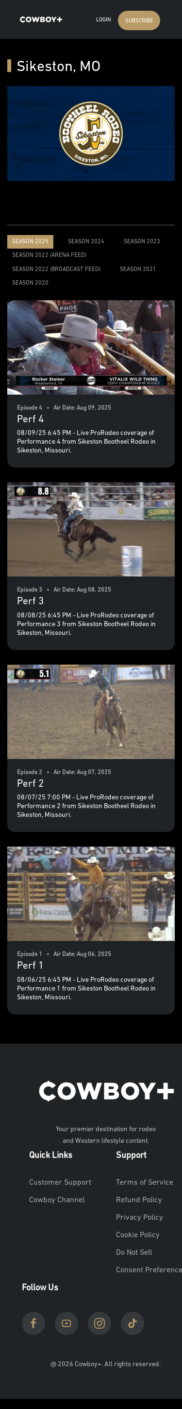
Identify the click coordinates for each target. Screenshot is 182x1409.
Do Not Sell (134, 1253)
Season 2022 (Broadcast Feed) (56, 269)
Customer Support (60, 1183)
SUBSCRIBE (139, 21)
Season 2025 (30, 242)
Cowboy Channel (56, 1200)
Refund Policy (139, 1200)
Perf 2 (30, 784)
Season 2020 (30, 283)
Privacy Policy (139, 1218)
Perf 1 (30, 966)
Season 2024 (86, 242)
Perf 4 (30, 420)
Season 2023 (142, 242)
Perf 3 (30, 601)
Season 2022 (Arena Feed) (49, 255)
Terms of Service (144, 1183)
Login (103, 20)
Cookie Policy (138, 1235)
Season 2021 (138, 269)
